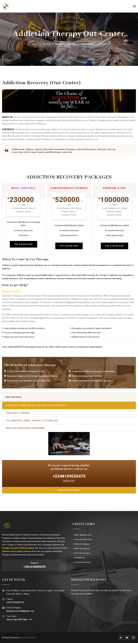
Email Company (13, 607)
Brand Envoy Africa (28, 637)
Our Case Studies (82, 553)
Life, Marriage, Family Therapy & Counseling (32, 420)
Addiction (75, 299)
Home (35, 44)
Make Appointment (82, 535)
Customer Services (83, 539)
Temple (5, 548)
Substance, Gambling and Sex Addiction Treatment (36, 405)
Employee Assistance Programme (25, 428)
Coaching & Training (18, 413)
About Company (81, 544)
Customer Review (82, 562)
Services (47, 44)
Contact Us (79, 557)
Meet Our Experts (82, 548)
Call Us (9, 599)
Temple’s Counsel (96, 120)
